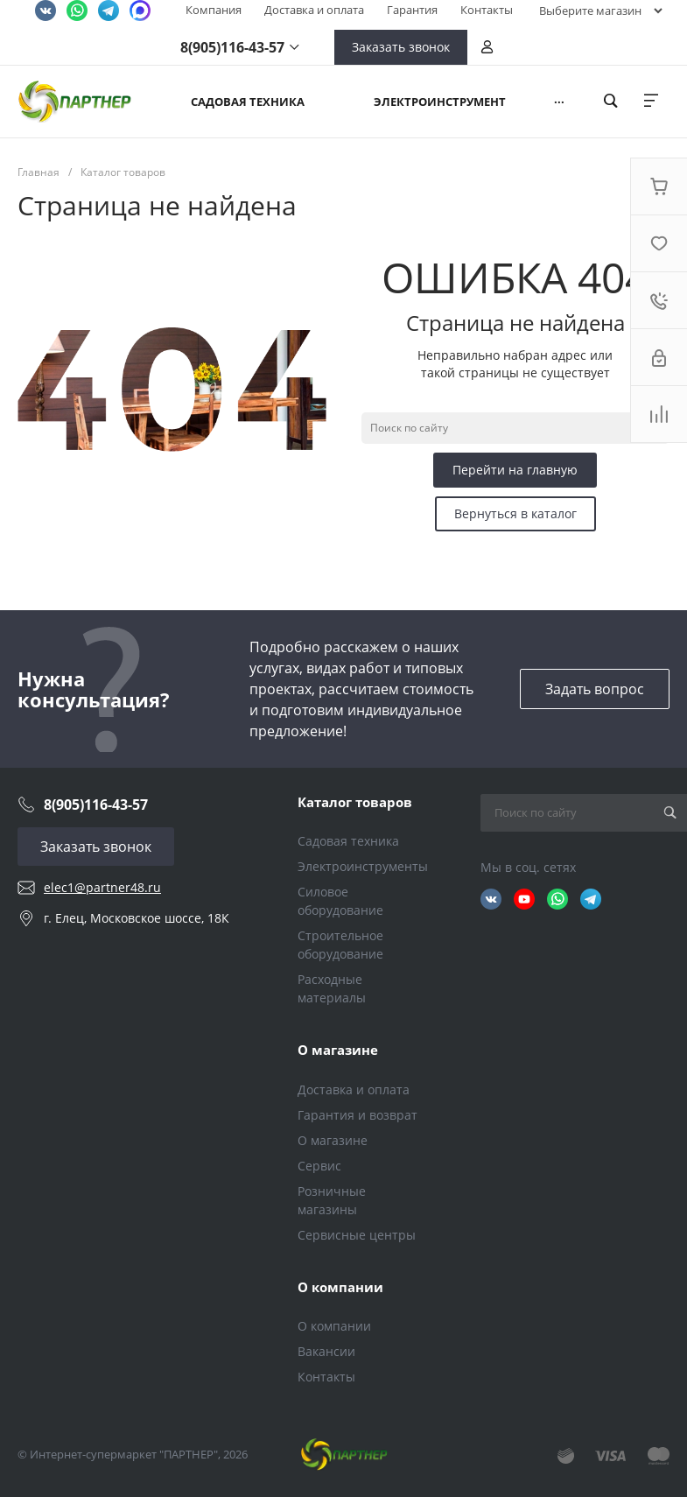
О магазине (338, 1049)
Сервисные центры (357, 1234)
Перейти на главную (515, 469)
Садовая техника (348, 841)
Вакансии (326, 1351)
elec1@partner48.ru (102, 887)
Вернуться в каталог (515, 513)
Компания (214, 10)
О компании (340, 1287)
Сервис (319, 1165)
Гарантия (412, 10)
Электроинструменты (363, 866)
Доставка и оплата (314, 10)
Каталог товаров (355, 802)
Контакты (486, 10)
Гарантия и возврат (357, 1115)
